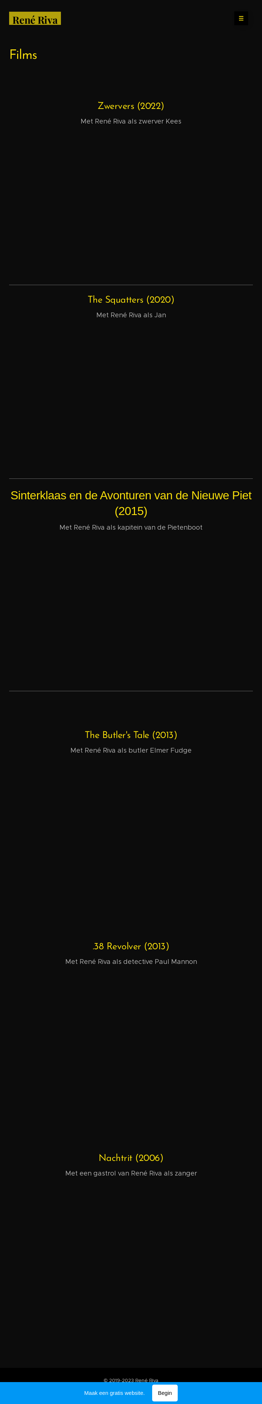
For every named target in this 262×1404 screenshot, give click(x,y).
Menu (238, 18)
